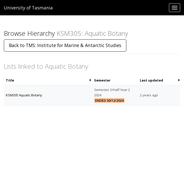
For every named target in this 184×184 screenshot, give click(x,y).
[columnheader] (48, 80)
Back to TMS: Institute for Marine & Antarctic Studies (65, 45)
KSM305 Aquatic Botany (24, 95)
